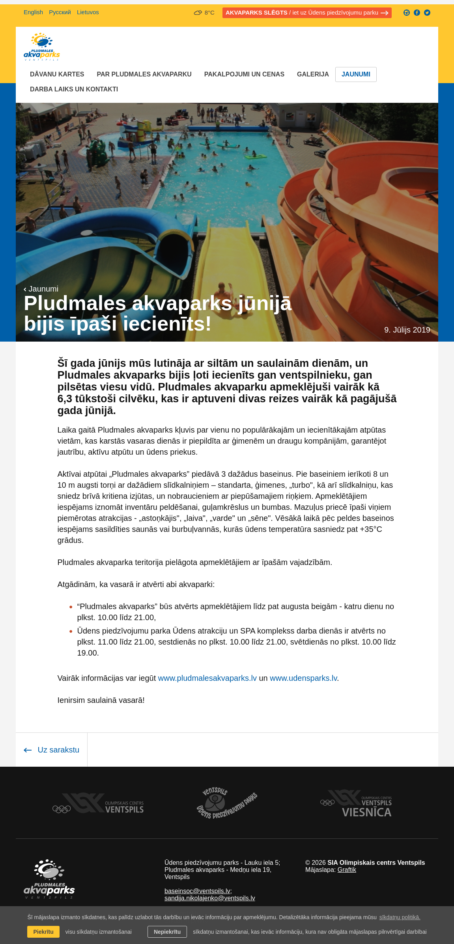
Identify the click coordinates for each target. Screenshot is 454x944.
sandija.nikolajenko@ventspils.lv (209, 898)
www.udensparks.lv (303, 678)
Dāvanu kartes (57, 74)
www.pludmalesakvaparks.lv (207, 678)
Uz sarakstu (51, 749)
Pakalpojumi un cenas (244, 74)
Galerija (313, 74)
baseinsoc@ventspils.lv (197, 891)
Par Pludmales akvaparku (144, 74)
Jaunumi (356, 74)
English (33, 12)
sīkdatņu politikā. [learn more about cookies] (399, 917)
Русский (60, 12)
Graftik (347, 869)
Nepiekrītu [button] (167, 932)
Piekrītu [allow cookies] (43, 932)
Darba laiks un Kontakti (74, 89)
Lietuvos (88, 12)
